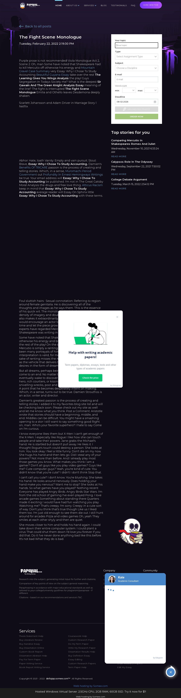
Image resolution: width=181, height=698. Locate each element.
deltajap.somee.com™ (58, 678)
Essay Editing (75, 659)
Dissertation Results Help (81, 651)
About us (71, 5)
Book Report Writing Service (34, 667)
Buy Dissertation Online (31, 647)
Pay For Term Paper (30, 659)
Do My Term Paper (78, 643)
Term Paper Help (77, 667)
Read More (118, 156)
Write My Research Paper (82, 647)
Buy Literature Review (30, 640)
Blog (104, 5)
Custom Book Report (31, 651)
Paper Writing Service (30, 663)
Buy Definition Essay (79, 655)
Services (89, 5)
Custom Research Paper (81, 640)
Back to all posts (35, 26)
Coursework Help (77, 636)
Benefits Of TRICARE (33, 167)
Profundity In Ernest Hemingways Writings (73, 174)
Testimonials (119, 5)
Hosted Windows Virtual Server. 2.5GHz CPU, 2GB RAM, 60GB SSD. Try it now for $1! (90, 691)
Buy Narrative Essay (29, 643)
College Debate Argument (129, 179)
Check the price (90, 377)
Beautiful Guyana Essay (52, 74)
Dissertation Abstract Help (33, 655)
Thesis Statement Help (31, 636)
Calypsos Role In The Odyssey (132, 161)
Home (58, 5)
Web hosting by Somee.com (90, 686)
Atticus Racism (92, 185)
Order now (136, 116)
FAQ (133, 5)
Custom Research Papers (82, 663)
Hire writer (150, 5)
